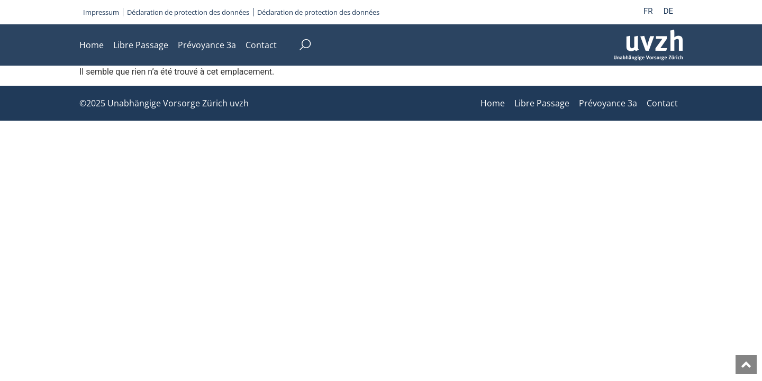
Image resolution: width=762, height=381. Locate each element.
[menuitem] (648, 11)
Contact (261, 45)
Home (91, 45)
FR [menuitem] (648, 11)
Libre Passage (140, 45)
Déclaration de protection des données (188, 12)
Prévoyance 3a (207, 45)
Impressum (101, 12)
